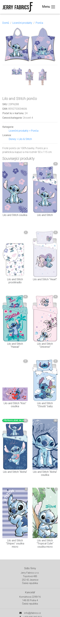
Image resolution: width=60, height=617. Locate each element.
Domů (5, 22)
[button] (6, 56)
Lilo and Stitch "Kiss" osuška (15, 405)
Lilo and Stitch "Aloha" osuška (45, 473)
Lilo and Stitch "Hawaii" (15, 345)
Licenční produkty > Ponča (23, 130)
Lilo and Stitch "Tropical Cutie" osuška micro (45, 543)
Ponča (39, 22)
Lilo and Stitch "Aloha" (15, 471)
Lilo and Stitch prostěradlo (15, 281)
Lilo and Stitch (45, 215)
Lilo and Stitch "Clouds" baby (45, 405)
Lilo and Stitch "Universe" (45, 345)
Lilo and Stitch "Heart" (45, 279)
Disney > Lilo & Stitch (20, 139)
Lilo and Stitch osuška (15, 215)
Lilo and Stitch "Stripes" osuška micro (15, 543)
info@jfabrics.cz (32, 613)
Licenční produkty (22, 22)
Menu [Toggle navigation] (49, 6)
